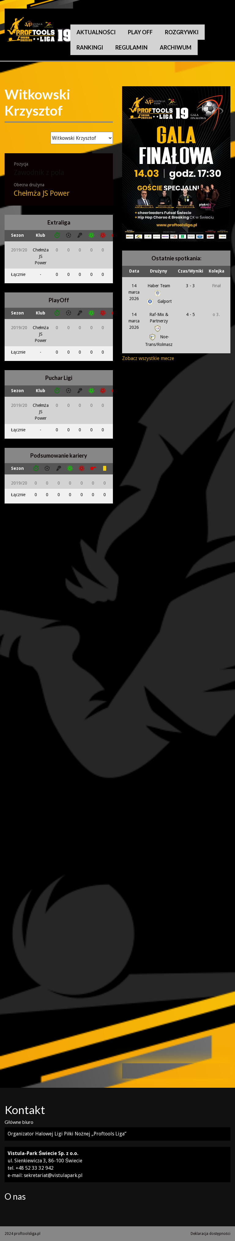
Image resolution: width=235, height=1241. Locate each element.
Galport (159, 301)
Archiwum (176, 47)
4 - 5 (190, 314)
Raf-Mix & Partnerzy (158, 321)
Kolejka (216, 271)
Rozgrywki (182, 32)
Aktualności (96, 32)
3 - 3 (190, 285)
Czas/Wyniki (190, 271)
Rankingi (89, 47)
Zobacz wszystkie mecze (148, 358)
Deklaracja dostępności (210, 1234)
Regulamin (131, 47)
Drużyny (158, 271)
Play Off (140, 32)
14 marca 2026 (134, 292)
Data (134, 271)
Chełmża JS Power (41, 193)
